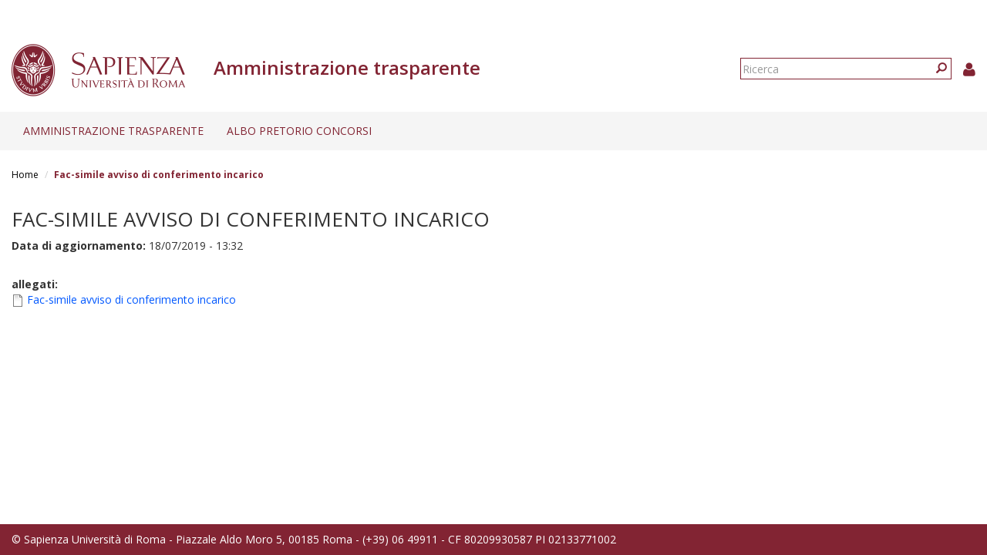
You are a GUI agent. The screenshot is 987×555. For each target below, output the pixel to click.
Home (25, 174)
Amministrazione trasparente (113, 130)
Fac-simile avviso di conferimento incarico (131, 299)
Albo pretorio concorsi (299, 130)
